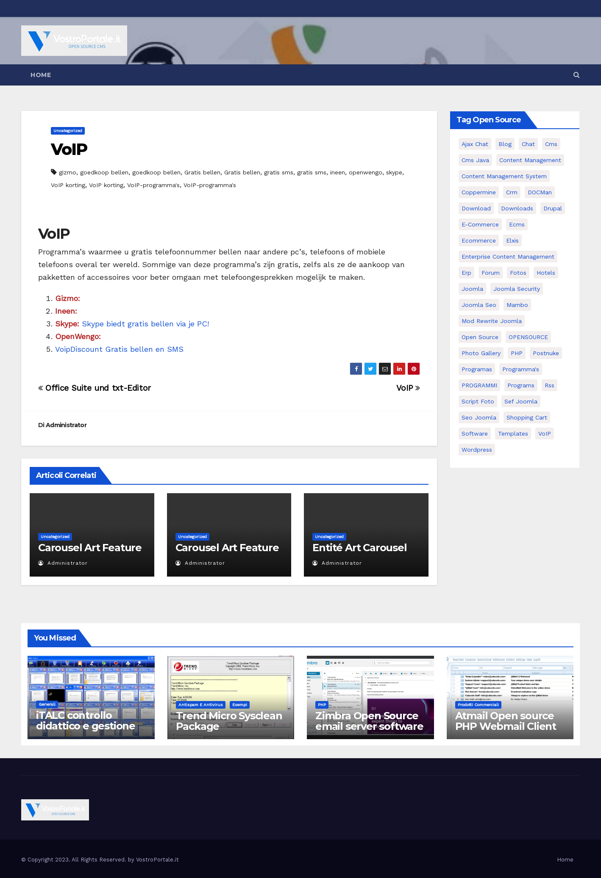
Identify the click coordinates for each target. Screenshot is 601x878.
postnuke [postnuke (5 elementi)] (546, 353)
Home (41, 75)
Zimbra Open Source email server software (369, 721)
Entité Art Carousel (359, 547)
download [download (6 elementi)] (476, 208)
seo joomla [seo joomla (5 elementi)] (479, 417)
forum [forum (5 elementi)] (490, 272)
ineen (337, 172)
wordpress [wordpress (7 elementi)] (477, 449)
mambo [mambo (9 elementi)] (517, 304)
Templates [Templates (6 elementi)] (513, 433)
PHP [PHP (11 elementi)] (517, 353)
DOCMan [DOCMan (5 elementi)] (540, 192)
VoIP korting (68, 185)
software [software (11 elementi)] (475, 433)
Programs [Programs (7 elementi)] (520, 385)
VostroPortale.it (157, 859)
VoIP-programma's (153, 185)
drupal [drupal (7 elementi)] (552, 208)
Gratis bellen (202, 172)
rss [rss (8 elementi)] (549, 385)
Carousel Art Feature (90, 547)
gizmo (67, 172)
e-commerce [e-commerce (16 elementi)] (480, 224)
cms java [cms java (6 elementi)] (475, 160)
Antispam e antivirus (200, 704)
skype (394, 172)
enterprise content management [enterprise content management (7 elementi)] (508, 256)
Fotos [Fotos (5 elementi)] (518, 272)
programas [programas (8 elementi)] (477, 369)
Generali (47, 704)
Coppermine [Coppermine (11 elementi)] (479, 192)
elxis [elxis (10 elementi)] (512, 240)
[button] (576, 75)
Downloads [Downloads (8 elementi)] (517, 208)
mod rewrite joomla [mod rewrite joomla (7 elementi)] (492, 321)
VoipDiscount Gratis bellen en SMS (119, 349)
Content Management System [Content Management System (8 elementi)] (504, 176)
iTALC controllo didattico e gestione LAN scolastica (85, 726)
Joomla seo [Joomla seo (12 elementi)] (479, 304)
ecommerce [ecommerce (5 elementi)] (479, 240)
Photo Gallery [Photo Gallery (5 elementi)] (481, 353)
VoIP (69, 149)
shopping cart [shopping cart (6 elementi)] (526, 417)
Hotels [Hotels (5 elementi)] (546, 272)
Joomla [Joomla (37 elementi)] (472, 288)
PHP (322, 704)
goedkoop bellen (104, 172)
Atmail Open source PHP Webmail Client (505, 721)
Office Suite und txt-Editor (94, 388)
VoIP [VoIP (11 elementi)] (544, 433)
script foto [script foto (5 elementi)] (478, 401)
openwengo (365, 172)
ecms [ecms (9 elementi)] (517, 224)
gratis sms (278, 172)
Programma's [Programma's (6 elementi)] (520, 369)
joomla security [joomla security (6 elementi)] (516, 288)
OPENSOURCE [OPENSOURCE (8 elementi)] (528, 337)
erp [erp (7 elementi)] (466, 272)
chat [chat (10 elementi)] (528, 144)
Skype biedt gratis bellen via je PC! (132, 323)
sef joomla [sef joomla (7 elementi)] (520, 401)
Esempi (239, 704)
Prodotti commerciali (478, 704)
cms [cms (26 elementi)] (551, 144)
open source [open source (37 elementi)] (480, 337)
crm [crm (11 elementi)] (512, 192)
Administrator (66, 425)
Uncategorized (67, 130)
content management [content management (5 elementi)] (530, 160)
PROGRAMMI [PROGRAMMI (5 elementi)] (479, 385)
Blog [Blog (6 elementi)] (505, 144)
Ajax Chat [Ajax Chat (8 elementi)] (475, 144)
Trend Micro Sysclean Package (229, 721)
